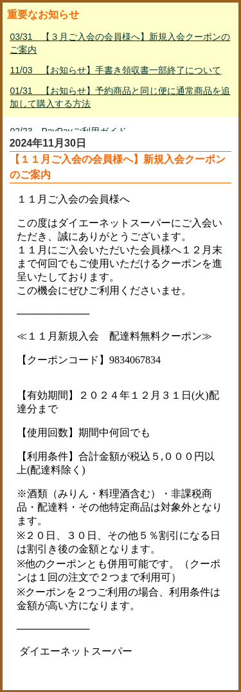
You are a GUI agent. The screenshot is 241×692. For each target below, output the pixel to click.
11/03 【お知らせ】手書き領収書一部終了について (115, 70)
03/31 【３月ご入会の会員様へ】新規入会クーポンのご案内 (120, 43)
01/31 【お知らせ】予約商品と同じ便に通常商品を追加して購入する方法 (120, 97)
